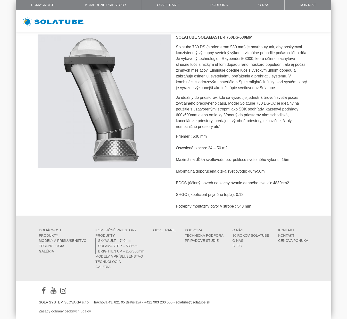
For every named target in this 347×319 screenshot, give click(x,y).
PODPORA (219, 5)
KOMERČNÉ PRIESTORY (105, 5)
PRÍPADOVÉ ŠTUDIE (202, 241)
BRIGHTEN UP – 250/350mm (121, 251)
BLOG (237, 246)
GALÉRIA (46, 251)
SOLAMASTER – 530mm (117, 246)
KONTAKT (308, 5)
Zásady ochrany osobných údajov (65, 311)
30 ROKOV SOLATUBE (250, 235)
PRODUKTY (48, 235)
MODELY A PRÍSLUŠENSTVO (62, 241)
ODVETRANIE (168, 5)
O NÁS (263, 5)
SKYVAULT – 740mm (114, 241)
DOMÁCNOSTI (43, 5)
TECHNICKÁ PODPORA (204, 235)
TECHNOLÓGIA (51, 246)
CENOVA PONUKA (293, 241)
